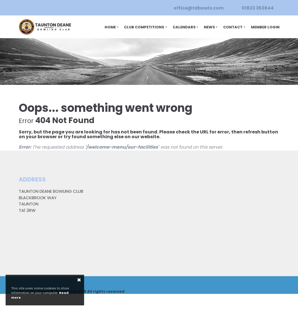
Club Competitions (144, 27)
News (209, 27)
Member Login (265, 27)
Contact (232, 27)
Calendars (184, 27)
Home (110, 27)
